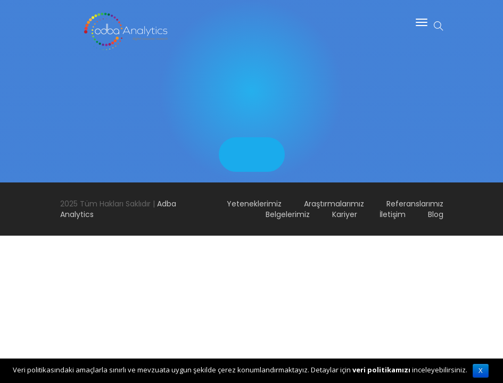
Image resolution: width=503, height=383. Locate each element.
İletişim (393, 214)
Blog (435, 214)
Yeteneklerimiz (254, 203)
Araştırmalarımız (334, 203)
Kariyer (344, 214)
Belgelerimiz (288, 214)
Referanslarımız (414, 203)
